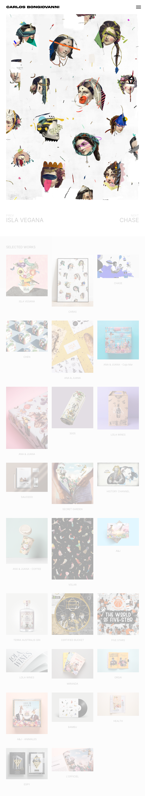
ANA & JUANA (72, 377)
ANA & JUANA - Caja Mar (118, 364)
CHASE (118, 283)
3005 (73, 433)
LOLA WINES (118, 434)
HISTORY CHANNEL (118, 491)
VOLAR (73, 584)
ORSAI (118, 677)
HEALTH (118, 720)
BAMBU (72, 727)
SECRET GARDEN (72, 509)
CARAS (72, 311)
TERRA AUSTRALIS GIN (26, 639)
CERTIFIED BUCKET (72, 639)
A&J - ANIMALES (27, 739)
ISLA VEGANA (27, 301)
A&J (118, 550)
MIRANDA (72, 683)
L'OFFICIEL (72, 776)
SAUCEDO (27, 497)
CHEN (27, 356)
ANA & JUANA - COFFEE (27, 568)
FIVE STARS (118, 640)
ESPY (27, 784)
